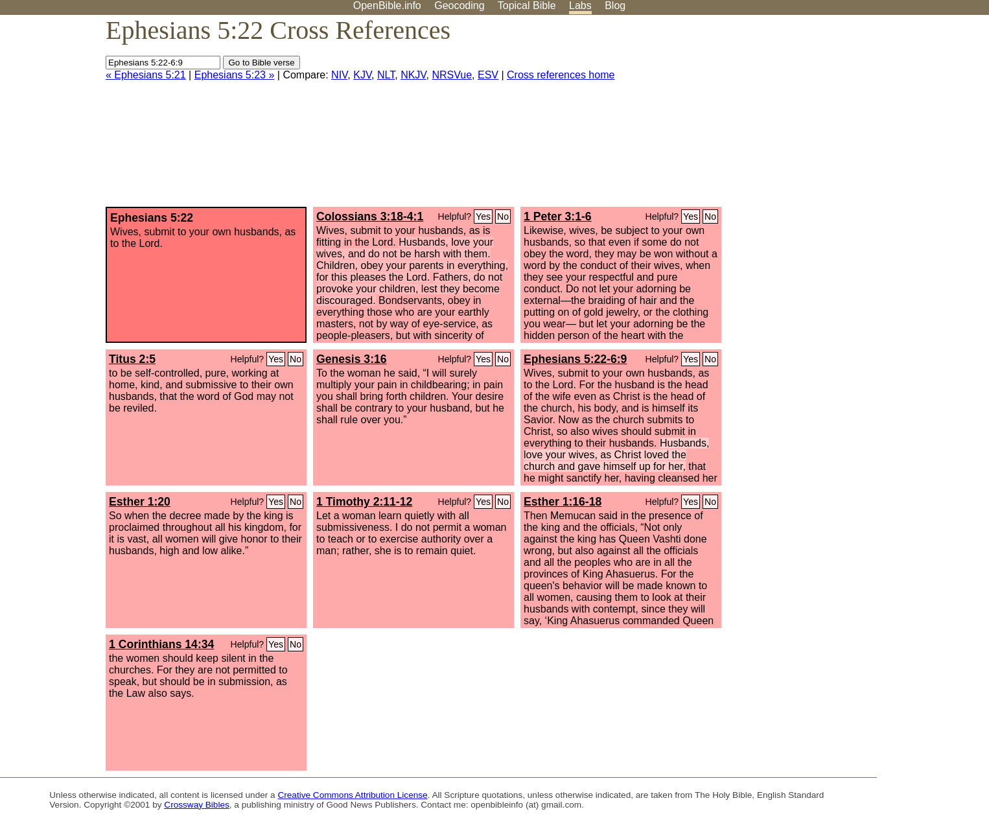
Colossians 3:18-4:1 (369, 216)
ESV (488, 74)
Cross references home (560, 74)
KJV (362, 74)
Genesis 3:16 (351, 359)
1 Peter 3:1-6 (558, 216)
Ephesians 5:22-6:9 (575, 359)
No (503, 216)
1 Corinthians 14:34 (161, 644)
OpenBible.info (387, 5)
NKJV (413, 74)
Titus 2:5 (132, 359)
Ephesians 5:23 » (234, 74)
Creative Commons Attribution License (352, 795)
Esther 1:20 (139, 501)
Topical (527, 5)
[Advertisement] (858, 116)
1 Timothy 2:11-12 (364, 501)
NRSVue (452, 74)
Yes (483, 216)
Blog (615, 5)
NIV (339, 74)
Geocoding (459, 5)
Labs (580, 5)
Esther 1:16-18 (562, 501)
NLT (386, 74)
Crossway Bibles (196, 805)
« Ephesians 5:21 (146, 74)
